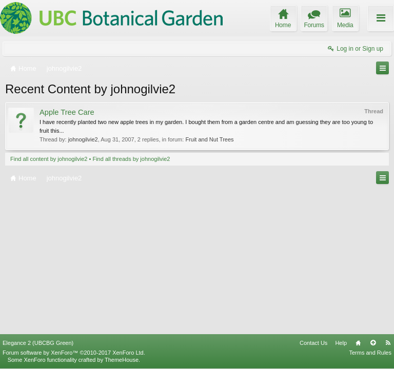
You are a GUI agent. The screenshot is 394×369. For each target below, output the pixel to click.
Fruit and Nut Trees (209, 139)
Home (358, 342)
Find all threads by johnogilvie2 (131, 159)
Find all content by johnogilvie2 (48, 159)
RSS (387, 342)
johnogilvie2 (83, 139)
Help (341, 343)
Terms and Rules (370, 353)
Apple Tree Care (67, 112)
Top (373, 342)
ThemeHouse (122, 360)
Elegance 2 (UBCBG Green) (38, 343)
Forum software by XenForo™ (74, 353)
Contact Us (313, 343)
